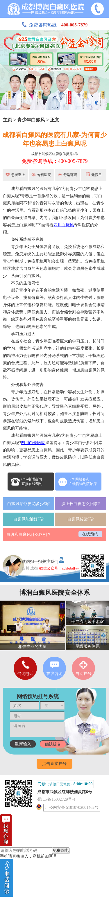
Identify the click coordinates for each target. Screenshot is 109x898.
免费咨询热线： (55, 24)
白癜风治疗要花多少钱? (28, 504)
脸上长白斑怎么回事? (80, 504)
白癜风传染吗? (80, 519)
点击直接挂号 (54, 763)
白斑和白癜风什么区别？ (28, 534)
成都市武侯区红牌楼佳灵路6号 (54, 154)
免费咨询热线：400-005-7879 (55, 161)
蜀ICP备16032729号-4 (56, 799)
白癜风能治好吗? (28, 519)
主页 (7, 119)
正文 (54, 119)
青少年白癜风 (31, 119)
